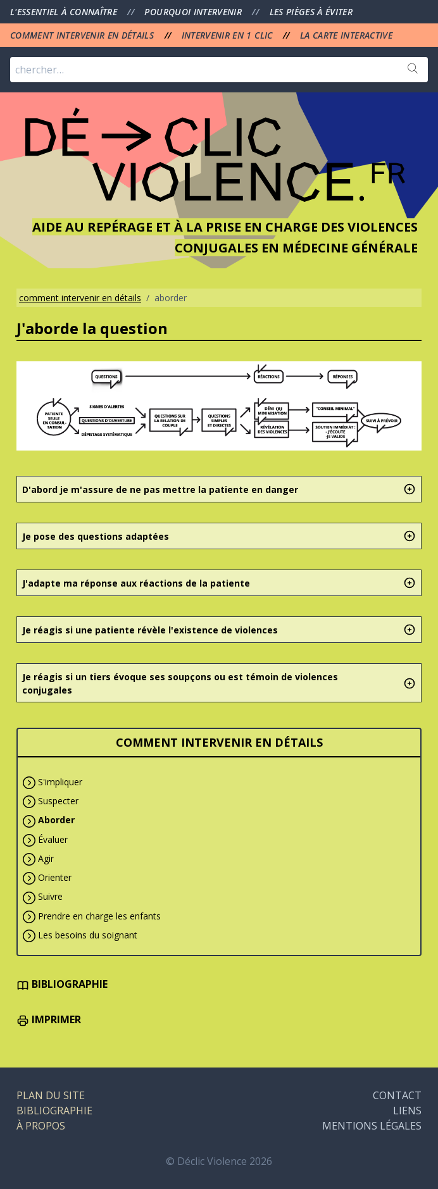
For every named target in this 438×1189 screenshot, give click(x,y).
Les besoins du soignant (87, 935)
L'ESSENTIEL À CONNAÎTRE (65, 12)
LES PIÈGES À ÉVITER (311, 12)
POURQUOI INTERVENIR (194, 12)
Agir (46, 858)
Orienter (55, 877)
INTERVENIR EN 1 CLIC (228, 35)
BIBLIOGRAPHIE (62, 984)
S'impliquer (60, 782)
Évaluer (53, 839)
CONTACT (397, 1095)
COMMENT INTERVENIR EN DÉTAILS (83, 35)
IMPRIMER (48, 1019)
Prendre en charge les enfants (99, 916)
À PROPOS (40, 1126)
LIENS (407, 1110)
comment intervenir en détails (80, 298)
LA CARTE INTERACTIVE (346, 35)
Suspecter (58, 801)
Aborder (56, 820)
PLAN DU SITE (50, 1095)
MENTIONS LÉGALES (372, 1126)
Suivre (50, 896)
